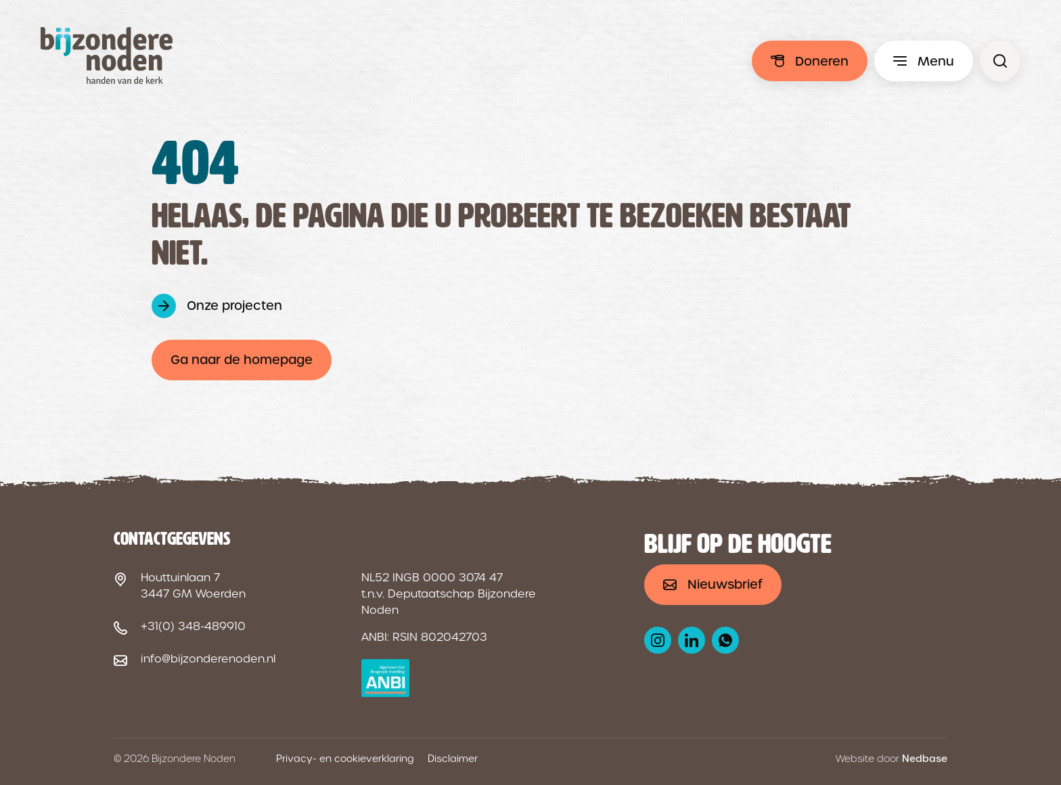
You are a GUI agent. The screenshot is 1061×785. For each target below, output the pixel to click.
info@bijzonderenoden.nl (208, 659)
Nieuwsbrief (725, 584)
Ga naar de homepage (242, 359)
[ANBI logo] (385, 678)
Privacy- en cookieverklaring (345, 759)
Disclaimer (453, 759)
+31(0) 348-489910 (193, 626)
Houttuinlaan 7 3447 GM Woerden (193, 585)
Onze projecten (234, 305)
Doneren (822, 61)
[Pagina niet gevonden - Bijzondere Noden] (1000, 61)
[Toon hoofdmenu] (923, 61)
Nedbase (924, 759)
